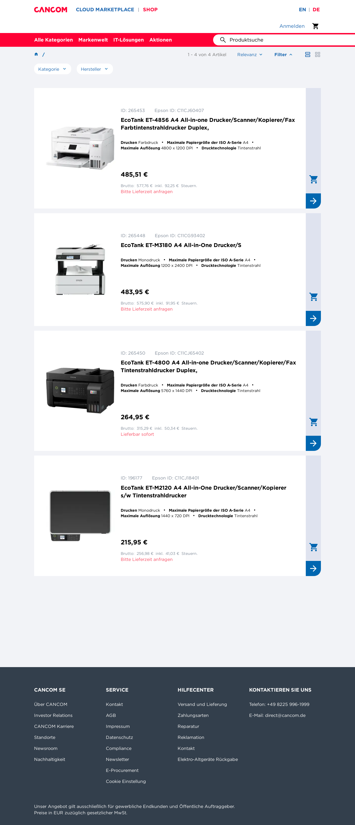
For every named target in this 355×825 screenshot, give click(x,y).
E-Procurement (122, 770)
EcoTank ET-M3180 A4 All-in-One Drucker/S (181, 245)
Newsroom (45, 748)
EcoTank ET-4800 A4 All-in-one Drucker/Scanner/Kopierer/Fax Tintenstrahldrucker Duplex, (208, 366)
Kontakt (114, 704)
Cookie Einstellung (126, 781)
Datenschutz (119, 737)
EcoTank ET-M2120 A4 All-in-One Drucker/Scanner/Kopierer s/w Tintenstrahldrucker (203, 491)
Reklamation (191, 737)
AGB (111, 715)
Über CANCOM (50, 704)
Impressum (118, 726)
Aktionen (160, 40)
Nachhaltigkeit (49, 759)
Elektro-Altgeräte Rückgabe (208, 759)
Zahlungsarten (193, 715)
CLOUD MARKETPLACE (105, 9)
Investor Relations (53, 715)
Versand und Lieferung (202, 704)
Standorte (44, 737)
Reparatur (188, 726)
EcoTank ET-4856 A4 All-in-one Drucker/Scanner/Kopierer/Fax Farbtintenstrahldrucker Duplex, (208, 123)
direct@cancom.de (285, 715)
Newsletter (117, 759)
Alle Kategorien (53, 40)
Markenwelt (93, 40)
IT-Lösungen (128, 40)
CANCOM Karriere (54, 726)
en (302, 9)
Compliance (118, 748)
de (316, 9)
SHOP (150, 9)
